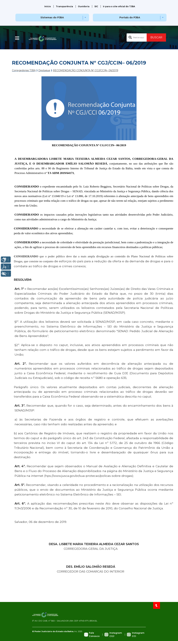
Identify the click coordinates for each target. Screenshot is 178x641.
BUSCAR (156, 37)
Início (47, 6)
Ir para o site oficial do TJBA (119, 6)
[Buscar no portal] (137, 37)
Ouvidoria (83, 6)
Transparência (64, 6)
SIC (96, 6)
